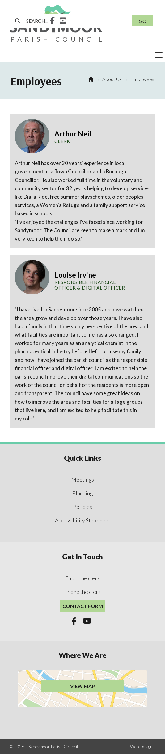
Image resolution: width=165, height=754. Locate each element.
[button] (82, 54)
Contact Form (82, 606)
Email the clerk (82, 578)
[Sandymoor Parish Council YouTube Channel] (63, 21)
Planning (82, 493)
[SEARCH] (75, 20)
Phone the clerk (82, 592)
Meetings (82, 479)
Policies (82, 507)
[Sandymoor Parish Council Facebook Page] (52, 21)
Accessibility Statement (82, 520)
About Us (112, 79)
